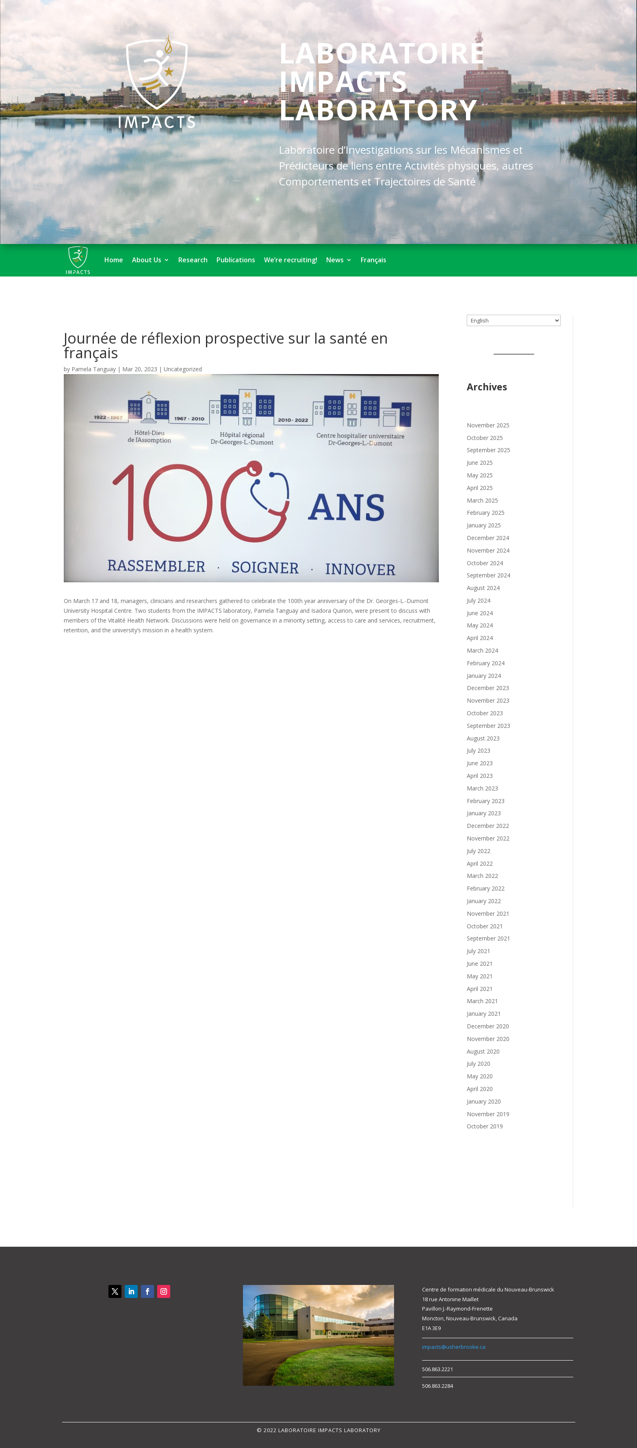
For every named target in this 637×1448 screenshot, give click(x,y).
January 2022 (484, 901)
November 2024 (488, 550)
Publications (236, 259)
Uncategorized (183, 369)
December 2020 (488, 1026)
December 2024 (488, 538)
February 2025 (486, 512)
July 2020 (478, 1063)
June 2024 (480, 613)
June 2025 (480, 462)
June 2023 (480, 763)
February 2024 (486, 663)
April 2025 (480, 488)
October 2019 (485, 1126)
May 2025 (480, 475)
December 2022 (488, 826)
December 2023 (488, 688)
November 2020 (488, 1039)
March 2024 (482, 650)
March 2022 (482, 876)
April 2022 (480, 863)
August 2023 (483, 738)
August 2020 (483, 1051)
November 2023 (488, 700)
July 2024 (478, 600)
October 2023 (485, 713)
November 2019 (488, 1114)
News (335, 259)
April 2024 (480, 638)
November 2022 (488, 838)
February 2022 (486, 888)
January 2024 (484, 675)
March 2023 (482, 788)
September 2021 (488, 938)
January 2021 (484, 1013)
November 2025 (488, 425)
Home (113, 259)
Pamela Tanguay (94, 369)
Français (373, 259)
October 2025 (485, 438)
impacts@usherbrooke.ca (453, 1346)
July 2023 (478, 750)
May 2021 (480, 976)
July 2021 (478, 951)
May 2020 (480, 1076)
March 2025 (482, 500)
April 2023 (480, 776)
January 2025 (484, 525)
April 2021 (480, 989)
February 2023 (486, 801)
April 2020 (480, 1089)
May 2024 (480, 625)
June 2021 (480, 963)
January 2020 (484, 1101)
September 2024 (488, 575)
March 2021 (482, 1001)
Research (193, 259)
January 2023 (484, 813)
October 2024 (485, 563)
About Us (146, 259)
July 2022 (478, 851)
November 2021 (488, 913)
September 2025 (488, 450)
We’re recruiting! (290, 259)
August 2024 (483, 588)
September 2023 (488, 725)
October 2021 (485, 926)
